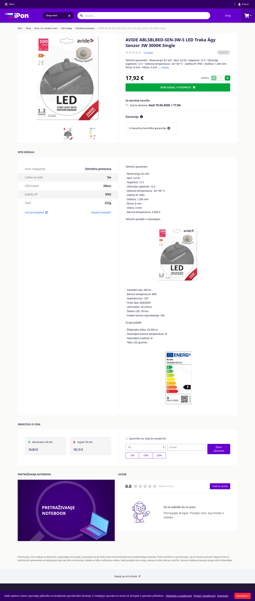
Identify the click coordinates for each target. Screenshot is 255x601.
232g (108, 203)
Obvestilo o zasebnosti (179, 595)
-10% (145, 455)
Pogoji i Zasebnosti (205, 595)
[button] (68, 133)
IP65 (108, 194)
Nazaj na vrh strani (127, 576)
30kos (107, 186)
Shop (228, 15)
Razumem (242, 595)
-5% (132, 455)
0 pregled (148, 52)
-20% (159, 455)
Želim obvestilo (219, 448)
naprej (165, 67)
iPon (20, 28)
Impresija (222, 595)
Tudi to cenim (220, 486)
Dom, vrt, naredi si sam (46, 28)
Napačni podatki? (101, 212)
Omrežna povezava (84, 28)
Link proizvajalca (36, 212)
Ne (109, 177)
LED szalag (66, 28)
